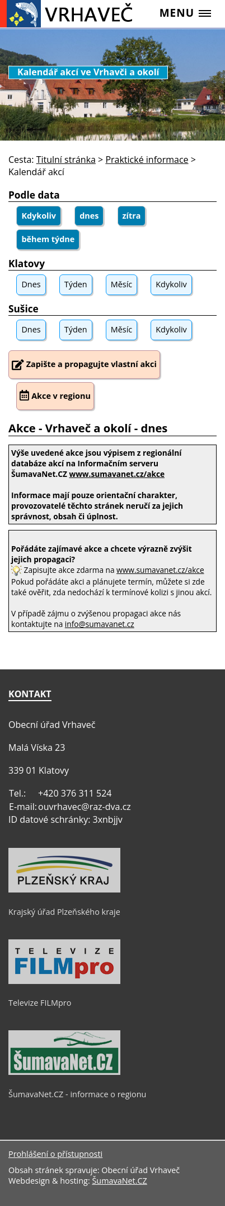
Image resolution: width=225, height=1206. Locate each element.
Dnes (30, 284)
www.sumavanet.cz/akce (160, 570)
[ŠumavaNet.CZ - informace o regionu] (64, 1072)
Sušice (23, 308)
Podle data (34, 195)
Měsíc (121, 284)
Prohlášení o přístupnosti (55, 1154)
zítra (132, 215)
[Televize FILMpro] (64, 981)
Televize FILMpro (39, 1002)
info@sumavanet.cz (99, 624)
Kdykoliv (38, 215)
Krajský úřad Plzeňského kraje (64, 911)
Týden (75, 284)
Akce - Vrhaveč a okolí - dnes (87, 428)
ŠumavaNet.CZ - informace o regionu (77, 1094)
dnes (89, 215)
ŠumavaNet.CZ (119, 1180)
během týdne (47, 239)
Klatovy (26, 263)
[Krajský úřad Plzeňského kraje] (64, 890)
